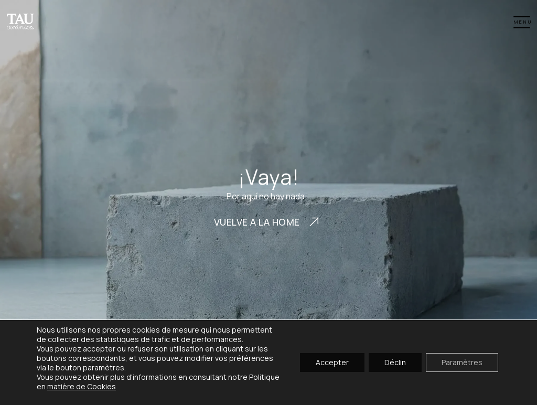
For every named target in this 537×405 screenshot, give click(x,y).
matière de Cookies (81, 386)
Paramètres (462, 362)
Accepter (332, 362)
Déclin (395, 362)
